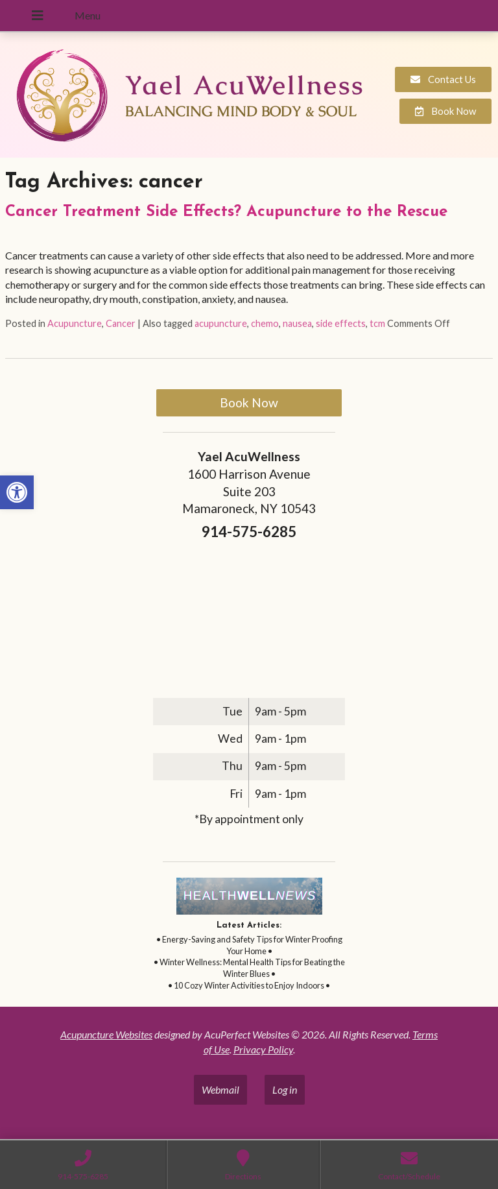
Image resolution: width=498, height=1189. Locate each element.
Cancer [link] (121, 323)
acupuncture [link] (221, 323)
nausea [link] (297, 323)
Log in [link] (284, 1089)
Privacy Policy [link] (263, 1049)
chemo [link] (265, 323)
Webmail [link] (220, 1089)
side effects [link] (341, 323)
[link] (17, 492)
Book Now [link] (249, 402)
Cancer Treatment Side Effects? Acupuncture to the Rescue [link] (226, 212)
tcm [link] (377, 323)
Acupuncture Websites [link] (106, 1034)
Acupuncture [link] (74, 323)
